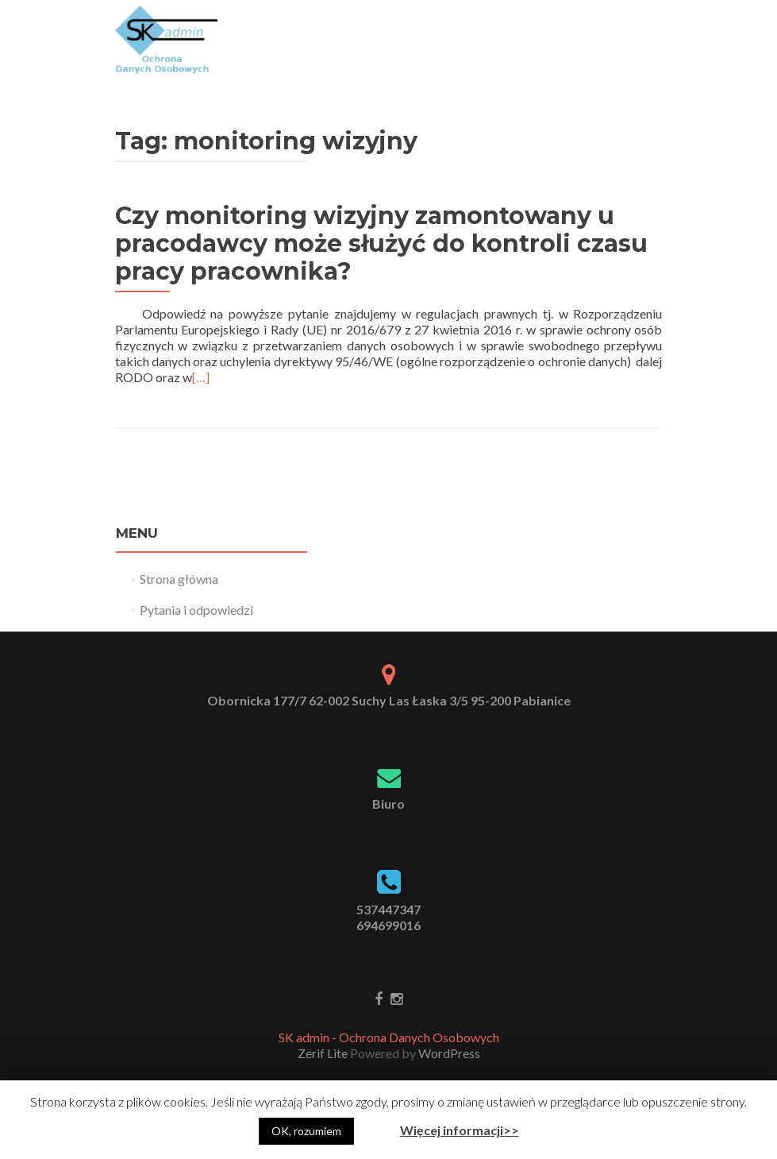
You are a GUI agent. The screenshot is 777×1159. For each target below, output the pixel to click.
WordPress (448, 1052)
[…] (201, 376)
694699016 (388, 925)
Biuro (388, 803)
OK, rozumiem (306, 1131)
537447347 (388, 909)
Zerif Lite (324, 1052)
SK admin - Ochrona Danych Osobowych (389, 1037)
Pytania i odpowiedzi (196, 609)
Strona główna (179, 578)
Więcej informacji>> (459, 1130)
